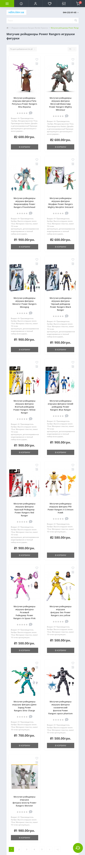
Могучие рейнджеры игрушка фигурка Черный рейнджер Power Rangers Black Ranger (60, 304)
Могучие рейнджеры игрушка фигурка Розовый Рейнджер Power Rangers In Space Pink (24, 612)
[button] (35, 3)
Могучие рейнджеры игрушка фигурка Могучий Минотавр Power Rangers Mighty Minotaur (60, 104)
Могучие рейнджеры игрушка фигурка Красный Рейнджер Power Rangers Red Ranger (24, 509)
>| (58, 849)
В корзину (24, 147)
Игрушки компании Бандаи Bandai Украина (29, 28)
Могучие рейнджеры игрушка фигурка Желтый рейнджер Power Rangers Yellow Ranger (24, 406)
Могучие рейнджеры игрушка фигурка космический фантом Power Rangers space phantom (60, 707)
